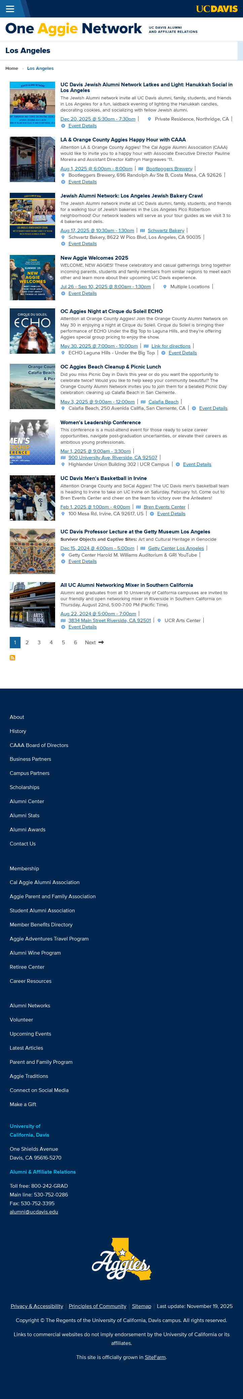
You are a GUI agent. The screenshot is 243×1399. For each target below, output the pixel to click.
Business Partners (30, 759)
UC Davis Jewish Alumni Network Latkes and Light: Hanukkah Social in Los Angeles (146, 87)
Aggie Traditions (29, 1076)
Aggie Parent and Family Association (53, 896)
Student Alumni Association (42, 910)
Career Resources (30, 981)
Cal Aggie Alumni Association (45, 882)
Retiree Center (27, 967)
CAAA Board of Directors (39, 745)
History (18, 731)
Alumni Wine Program (35, 953)
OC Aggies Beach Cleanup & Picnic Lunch (110, 366)
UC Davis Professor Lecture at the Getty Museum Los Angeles (135, 531)
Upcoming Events (30, 1034)
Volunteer (21, 1019)
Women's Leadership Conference (100, 422)
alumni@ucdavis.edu (34, 1212)
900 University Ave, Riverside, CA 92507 (113, 457)
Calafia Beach (163, 401)
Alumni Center (27, 801)
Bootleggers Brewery (169, 168)
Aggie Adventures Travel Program (49, 939)
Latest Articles (26, 1048)
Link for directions (171, 345)
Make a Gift (23, 1104)
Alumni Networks (30, 1005)
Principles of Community (97, 1306)
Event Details (83, 125)
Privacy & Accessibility (37, 1306)
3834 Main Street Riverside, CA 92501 (110, 620)
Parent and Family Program (41, 1062)
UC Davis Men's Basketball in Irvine (103, 478)
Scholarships (24, 787)
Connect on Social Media (39, 1090)
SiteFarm (155, 1357)
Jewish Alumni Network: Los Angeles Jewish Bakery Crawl (131, 196)
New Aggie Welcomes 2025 (94, 258)
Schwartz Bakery (166, 230)
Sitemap (141, 1306)
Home (11, 68)
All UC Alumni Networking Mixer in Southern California (126, 585)
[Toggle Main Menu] (10, 8)
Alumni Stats (24, 815)
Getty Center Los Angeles (176, 548)
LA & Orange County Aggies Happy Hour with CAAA (123, 139)
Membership (24, 868)
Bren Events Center (165, 506)
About (17, 717)
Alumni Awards (27, 829)
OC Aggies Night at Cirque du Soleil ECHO (111, 311)
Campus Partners (29, 773)
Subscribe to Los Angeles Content (12, 657)
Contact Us (23, 843)
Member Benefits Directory (41, 924)
